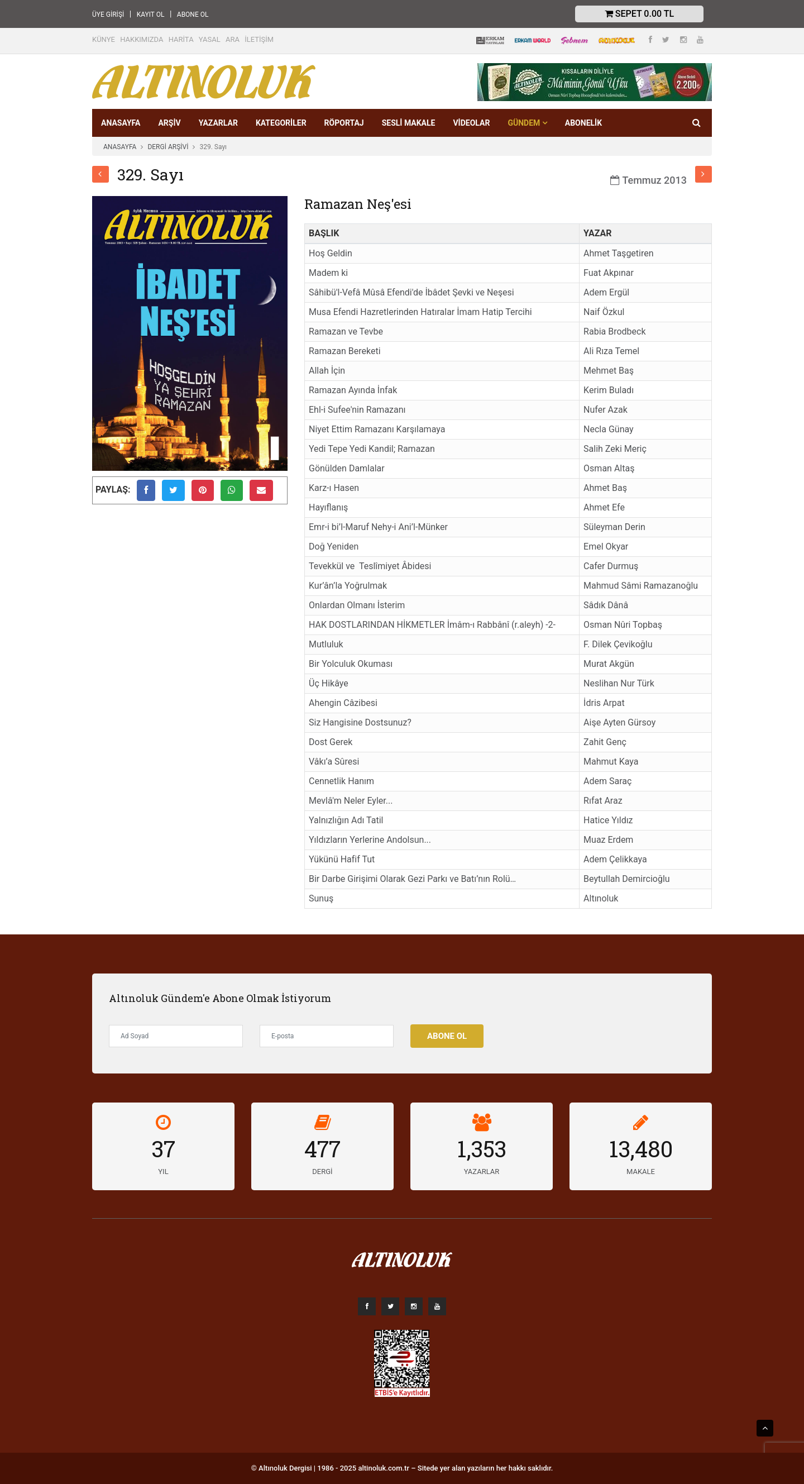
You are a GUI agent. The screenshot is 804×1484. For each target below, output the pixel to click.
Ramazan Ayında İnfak (353, 390)
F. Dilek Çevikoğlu (617, 644)
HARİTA (181, 39)
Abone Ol (447, 1036)
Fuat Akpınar (608, 273)
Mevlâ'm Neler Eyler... (351, 800)
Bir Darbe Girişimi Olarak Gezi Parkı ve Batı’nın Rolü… (412, 879)
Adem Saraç (607, 781)
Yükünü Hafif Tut (342, 859)
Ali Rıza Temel (611, 351)
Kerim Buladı (608, 390)
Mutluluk (326, 644)
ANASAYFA (120, 122)
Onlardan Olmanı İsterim (357, 605)
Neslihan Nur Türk (618, 683)
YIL (163, 1171)
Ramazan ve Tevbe (346, 331)
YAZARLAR (218, 122)
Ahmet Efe (604, 507)
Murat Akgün (608, 664)
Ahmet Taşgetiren (618, 253)
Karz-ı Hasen (334, 488)
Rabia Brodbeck (614, 331)
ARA (233, 39)
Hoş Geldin (330, 253)
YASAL (210, 39)
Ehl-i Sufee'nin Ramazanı (357, 409)
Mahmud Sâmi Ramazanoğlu (640, 585)
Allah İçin (327, 370)
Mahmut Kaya (610, 761)
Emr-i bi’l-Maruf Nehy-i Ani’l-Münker (378, 527)
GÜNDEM (527, 122)
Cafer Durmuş (610, 566)
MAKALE (640, 1171)
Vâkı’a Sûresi (334, 761)
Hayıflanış (328, 507)
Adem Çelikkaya (615, 859)
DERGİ (322, 1171)
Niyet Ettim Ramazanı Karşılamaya (377, 429)
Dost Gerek (330, 742)
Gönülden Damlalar (347, 468)
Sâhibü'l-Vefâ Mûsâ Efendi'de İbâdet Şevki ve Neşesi (411, 292)
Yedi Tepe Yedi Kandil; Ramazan (372, 448)
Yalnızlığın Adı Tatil (346, 820)
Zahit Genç (604, 742)
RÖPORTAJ (344, 122)
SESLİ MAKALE (409, 122)
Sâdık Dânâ (605, 605)
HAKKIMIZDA (141, 39)
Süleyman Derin (614, 527)
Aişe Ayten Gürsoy (619, 722)
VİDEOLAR (471, 122)
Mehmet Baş (608, 370)
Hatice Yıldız (608, 820)
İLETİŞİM (259, 39)
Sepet (639, 13)
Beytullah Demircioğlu (626, 879)
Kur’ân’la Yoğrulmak (348, 585)
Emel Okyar (605, 546)
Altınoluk (600, 898)
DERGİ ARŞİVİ (167, 147)
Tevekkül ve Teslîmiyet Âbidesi (370, 566)
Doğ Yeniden (333, 546)
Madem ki (328, 273)
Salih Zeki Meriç (615, 448)
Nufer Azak (605, 409)
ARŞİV (169, 122)
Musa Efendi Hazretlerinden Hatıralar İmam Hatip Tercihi (420, 312)
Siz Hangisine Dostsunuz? (360, 722)
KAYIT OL (151, 14)
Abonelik (583, 122)
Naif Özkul (603, 312)
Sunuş (321, 898)
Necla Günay (608, 429)
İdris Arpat (604, 703)
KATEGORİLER (281, 122)
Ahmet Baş (605, 488)
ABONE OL (193, 14)
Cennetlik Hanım (341, 781)
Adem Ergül (606, 292)
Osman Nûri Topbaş (622, 624)
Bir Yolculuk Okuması (351, 664)
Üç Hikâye (328, 683)
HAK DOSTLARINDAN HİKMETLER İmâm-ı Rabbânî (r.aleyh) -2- (432, 624)
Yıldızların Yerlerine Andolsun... (370, 839)
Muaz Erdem (608, 839)
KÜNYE (103, 39)
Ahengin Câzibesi (343, 703)
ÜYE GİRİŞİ (108, 14)
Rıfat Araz (602, 800)
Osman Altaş (608, 468)
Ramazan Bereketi (345, 351)
